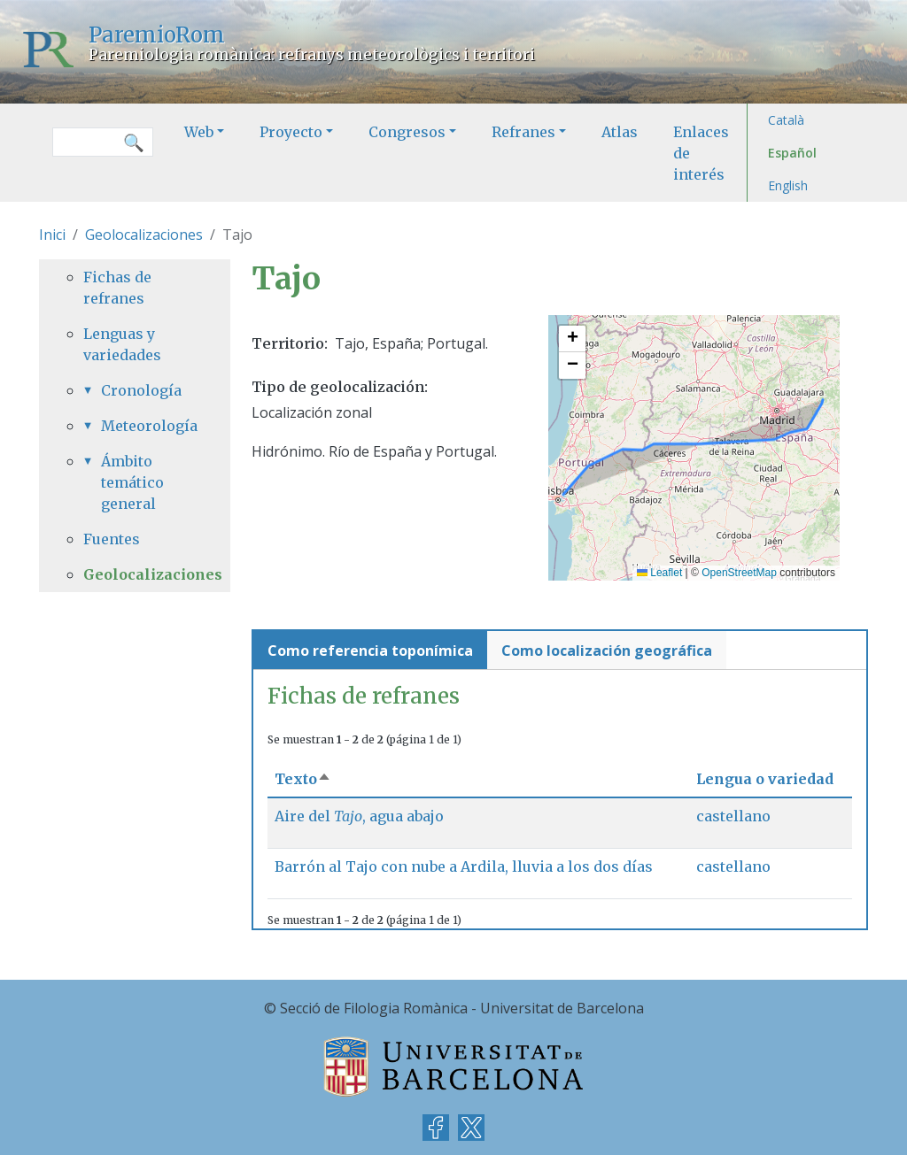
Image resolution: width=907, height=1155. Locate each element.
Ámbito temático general (132, 482)
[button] (572, 339)
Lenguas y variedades (122, 344)
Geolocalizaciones (144, 234)
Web (198, 132)
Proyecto (291, 132)
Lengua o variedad (764, 779)
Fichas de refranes (117, 287)
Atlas (619, 132)
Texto (303, 779)
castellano (733, 816)
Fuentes (111, 539)
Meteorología (143, 426)
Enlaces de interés (701, 153)
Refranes (523, 132)
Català (786, 120)
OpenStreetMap (739, 572)
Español (792, 152)
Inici (52, 234)
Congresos (407, 132)
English (788, 185)
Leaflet (659, 572)
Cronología (141, 390)
